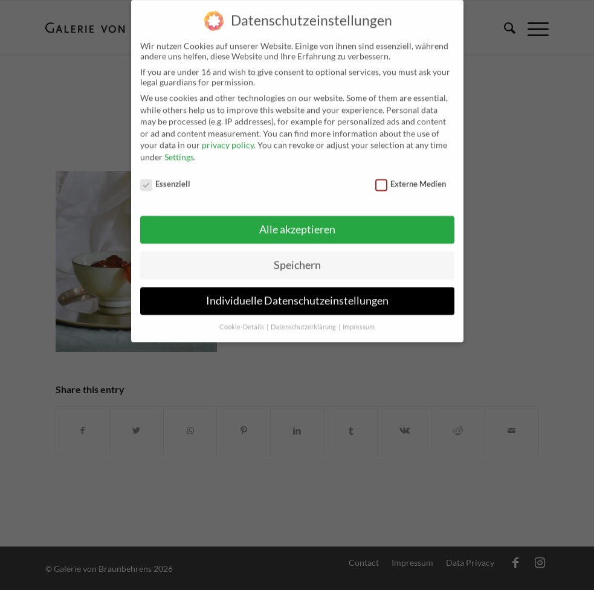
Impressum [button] (359, 318)
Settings (179, 149)
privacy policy (228, 137)
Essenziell (165, 176)
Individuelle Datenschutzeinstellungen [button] (297, 292)
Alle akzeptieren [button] (297, 221)
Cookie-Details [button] (242, 318)
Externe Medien (411, 176)
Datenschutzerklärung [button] (304, 318)
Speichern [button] (297, 257)
